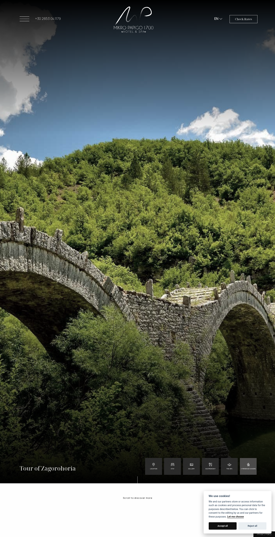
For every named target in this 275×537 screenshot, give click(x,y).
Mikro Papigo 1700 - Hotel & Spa (133, 20)
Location (153, 469)
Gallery (191, 469)
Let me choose (235, 516)
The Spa (229, 469)
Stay (172, 469)
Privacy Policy (264, 534)
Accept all (222, 526)
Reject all (252, 526)
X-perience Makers (248, 469)
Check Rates (243, 20)
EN (216, 19)
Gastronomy (210, 469)
